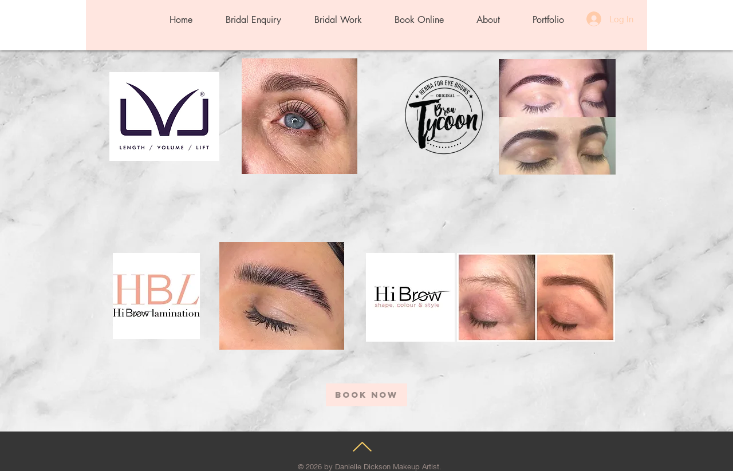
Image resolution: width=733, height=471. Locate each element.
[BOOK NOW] (366, 394)
